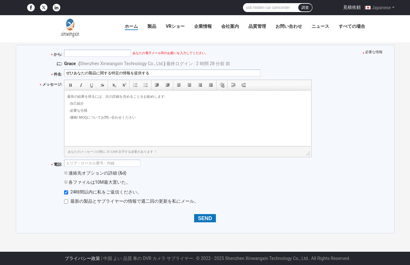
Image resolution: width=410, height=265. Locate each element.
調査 (305, 7)
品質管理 (257, 26)
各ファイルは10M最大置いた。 (97, 182)
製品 (151, 26)
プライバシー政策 (82, 258)
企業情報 (203, 26)
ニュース (320, 26)
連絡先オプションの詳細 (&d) (95, 173)
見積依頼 (352, 7)
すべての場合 (352, 26)
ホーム (131, 26)
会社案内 (230, 26)
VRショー (175, 26)
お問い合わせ (289, 26)
